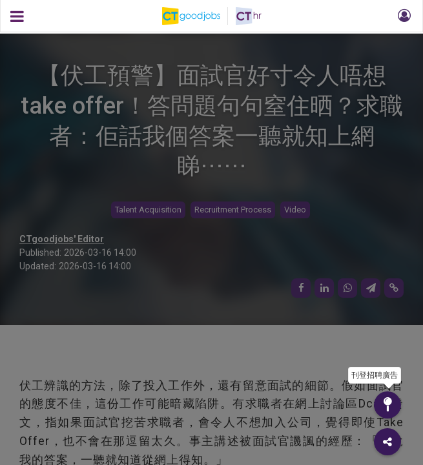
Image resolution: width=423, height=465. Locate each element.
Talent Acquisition (148, 209)
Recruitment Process (232, 209)
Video (295, 209)
